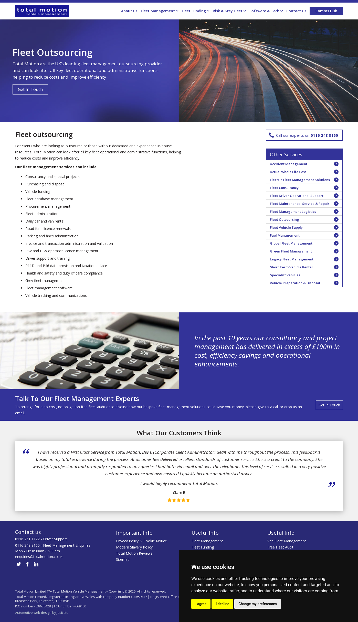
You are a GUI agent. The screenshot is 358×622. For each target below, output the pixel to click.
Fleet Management (159, 11)
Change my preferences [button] (257, 604)
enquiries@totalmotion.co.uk (38, 556)
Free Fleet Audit (280, 547)
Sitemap (123, 559)
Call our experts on (303, 135)
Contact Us (296, 10)
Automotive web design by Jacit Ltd (41, 612)
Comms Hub (326, 10)
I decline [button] (222, 604)
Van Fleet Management (286, 541)
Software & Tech (266, 11)
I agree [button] (200, 604)
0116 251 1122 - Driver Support (41, 538)
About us (129, 10)
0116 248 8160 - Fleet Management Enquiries (52, 545)
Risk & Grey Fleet (229, 11)
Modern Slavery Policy (134, 547)
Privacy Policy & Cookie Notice (141, 541)
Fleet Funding (195, 11)
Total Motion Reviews (134, 553)
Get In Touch (30, 89)
